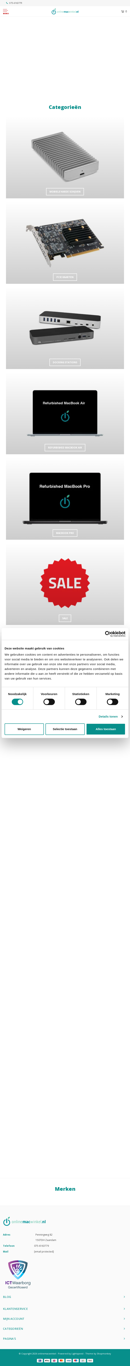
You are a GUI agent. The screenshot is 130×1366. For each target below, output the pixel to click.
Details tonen (108, 716)
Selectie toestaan (65, 729)
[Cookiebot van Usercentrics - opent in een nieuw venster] (108, 634)
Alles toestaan (106, 729)
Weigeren (24, 729)
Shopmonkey (104, 1353)
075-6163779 (14, 2)
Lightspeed (77, 1353)
